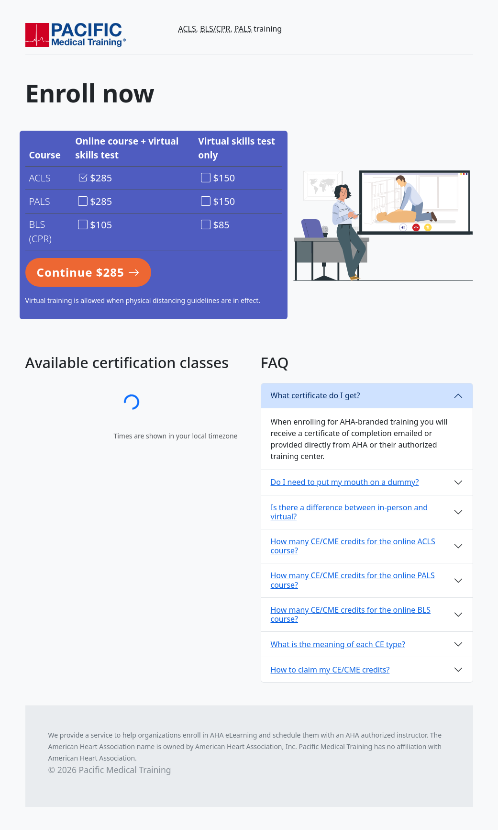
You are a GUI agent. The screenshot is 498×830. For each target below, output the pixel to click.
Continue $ (88, 272)
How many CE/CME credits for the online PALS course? (353, 580)
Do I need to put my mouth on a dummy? (345, 482)
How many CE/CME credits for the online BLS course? (351, 614)
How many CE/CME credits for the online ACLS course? (353, 546)
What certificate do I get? (315, 395)
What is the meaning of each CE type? (338, 644)
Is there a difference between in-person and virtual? (349, 512)
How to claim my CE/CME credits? (330, 669)
